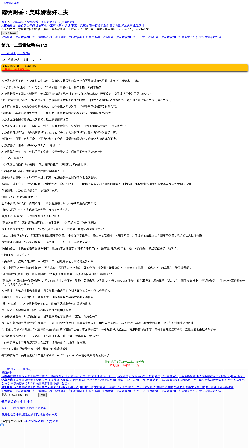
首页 (4, 21)
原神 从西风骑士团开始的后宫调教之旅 (197, 379)
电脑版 (5, 414)
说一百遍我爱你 (99, 25)
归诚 (67, 25)
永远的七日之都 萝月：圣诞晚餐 (152, 379)
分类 (10, 401)
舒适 (17, 59)
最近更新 (27, 414)
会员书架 (51, 414)
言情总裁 (17, 21)
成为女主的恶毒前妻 (141, 376)
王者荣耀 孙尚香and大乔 (63, 379)
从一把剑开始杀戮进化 (220, 387)
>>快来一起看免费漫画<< (16, 69)
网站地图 (39, 414)
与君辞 (86, 376)
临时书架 (40, 408)
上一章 (5, 53)
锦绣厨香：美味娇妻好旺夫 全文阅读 (77, 37)
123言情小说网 (10, 3)
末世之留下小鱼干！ (103, 376)
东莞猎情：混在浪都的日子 (53, 376)
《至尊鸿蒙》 (55, 25)
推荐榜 (21, 408)
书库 (4, 401)
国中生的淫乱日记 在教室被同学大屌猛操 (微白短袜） (212, 376)
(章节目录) (67, 21)
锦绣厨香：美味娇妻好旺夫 (44, 21)
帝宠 (74, 25)
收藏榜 (30, 408)
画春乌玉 (115, 25)
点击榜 (12, 408)
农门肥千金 (86, 387)
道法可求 (41, 25)
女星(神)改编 (33, 383)
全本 (23, 401)
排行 (29, 401)
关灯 (4, 59)
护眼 (10, 59)
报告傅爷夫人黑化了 (46, 387)
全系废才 (138, 25)
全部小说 (16, 414)
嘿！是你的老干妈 (24, 25)
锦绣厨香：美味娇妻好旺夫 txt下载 (123, 37)
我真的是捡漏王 (23, 387)
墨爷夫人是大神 (195, 387)
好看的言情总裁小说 (208, 37)
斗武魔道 (83, 25)
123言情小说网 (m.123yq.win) (40, 420)
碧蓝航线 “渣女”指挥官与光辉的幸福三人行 (105, 379)
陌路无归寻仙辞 (69, 387)
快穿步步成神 (164, 387)
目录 (13, 53)
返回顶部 (7, 372)
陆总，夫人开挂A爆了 (142, 387)
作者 (17, 401)
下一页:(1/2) (24, 53)
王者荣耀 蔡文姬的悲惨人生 (30, 379)
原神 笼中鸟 (229, 379)
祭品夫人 (179, 387)
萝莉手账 (47, 383)
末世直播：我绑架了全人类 (111, 387)
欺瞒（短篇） (62, 383)
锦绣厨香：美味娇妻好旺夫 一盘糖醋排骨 (26, 37)
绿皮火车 (127, 25)
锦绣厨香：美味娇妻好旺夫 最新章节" (170, 37)
